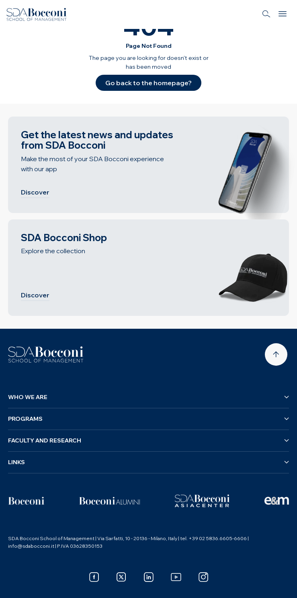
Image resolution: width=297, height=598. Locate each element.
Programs (148, 418)
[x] (121, 577)
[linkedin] (149, 577)
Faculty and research (148, 440)
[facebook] (94, 577)
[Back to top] (276, 354)
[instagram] (203, 577)
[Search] (266, 14)
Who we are (148, 397)
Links (148, 462)
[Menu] (282, 14)
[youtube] (176, 577)
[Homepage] (46, 354)
